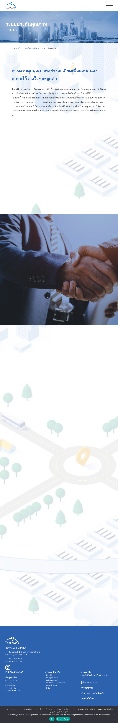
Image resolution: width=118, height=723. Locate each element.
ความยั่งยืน (86, 672)
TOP (13, 48)
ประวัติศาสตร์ (10, 685)
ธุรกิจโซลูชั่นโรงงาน (51, 677)
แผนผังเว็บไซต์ (87, 698)
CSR (82, 677)
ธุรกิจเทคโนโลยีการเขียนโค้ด (55, 683)
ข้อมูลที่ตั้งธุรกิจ (10, 688)
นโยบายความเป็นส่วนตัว (92, 693)
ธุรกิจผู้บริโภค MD (51, 685)
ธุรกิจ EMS (48, 675)
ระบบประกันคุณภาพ (12, 691)
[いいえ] (114, 714)
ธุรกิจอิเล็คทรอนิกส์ (51, 680)
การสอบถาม (87, 687)
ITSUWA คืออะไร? (14, 672)
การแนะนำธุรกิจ (52, 672)
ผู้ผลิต (89, 682)
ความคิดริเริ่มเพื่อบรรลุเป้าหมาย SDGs (94, 675)
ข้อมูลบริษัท (11, 677)
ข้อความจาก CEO (11, 680)
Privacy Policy (63, 719)
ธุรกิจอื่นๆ (48, 688)
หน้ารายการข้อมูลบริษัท (27, 48)
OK (52, 719)
